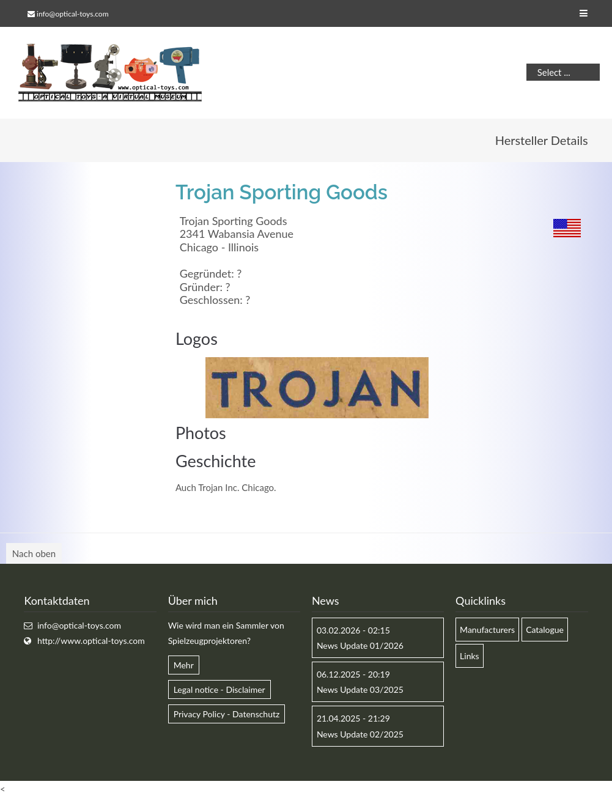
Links (469, 656)
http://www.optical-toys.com (91, 640)
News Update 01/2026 (360, 645)
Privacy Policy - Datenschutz (227, 714)
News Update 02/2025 (360, 734)
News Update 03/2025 (360, 689)
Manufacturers (487, 629)
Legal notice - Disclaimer (219, 689)
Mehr (184, 665)
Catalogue (545, 629)
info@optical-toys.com (72, 13)
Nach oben (34, 553)
